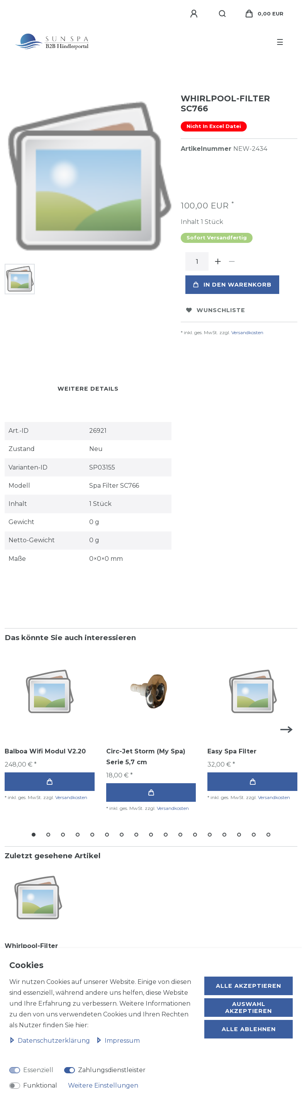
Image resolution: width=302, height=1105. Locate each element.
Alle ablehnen (249, 1029)
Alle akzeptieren (248, 985)
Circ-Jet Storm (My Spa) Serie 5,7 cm (145, 757)
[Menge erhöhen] (218, 261)
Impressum (118, 1040)
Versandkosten (247, 332)
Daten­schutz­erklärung (50, 1040)
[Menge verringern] (232, 261)
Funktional (40, 1085)
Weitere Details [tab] (88, 388)
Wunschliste (215, 310)
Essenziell (38, 1070)
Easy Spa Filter (231, 751)
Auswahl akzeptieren (248, 1007)
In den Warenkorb (232, 284)
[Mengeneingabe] (197, 261)
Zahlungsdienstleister (112, 1070)
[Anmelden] (195, 13)
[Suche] (222, 14)
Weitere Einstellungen (103, 1085)
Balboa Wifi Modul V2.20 (45, 751)
